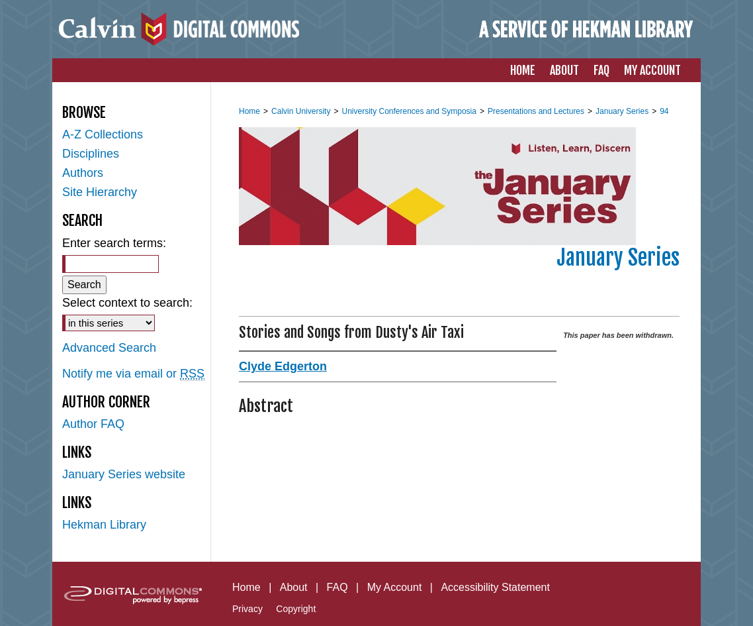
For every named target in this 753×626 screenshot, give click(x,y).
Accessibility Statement (495, 587)
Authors (82, 173)
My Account (394, 587)
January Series (622, 111)
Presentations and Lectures (536, 111)
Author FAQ (93, 424)
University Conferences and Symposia (408, 111)
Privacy (247, 608)
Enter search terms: (114, 243)
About (294, 587)
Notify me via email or (133, 374)
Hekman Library (104, 524)
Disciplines (90, 153)
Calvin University (300, 111)
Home (249, 111)
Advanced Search (109, 347)
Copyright (296, 608)
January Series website (123, 474)
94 (664, 111)
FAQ (337, 587)
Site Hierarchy (99, 192)
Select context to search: (127, 302)
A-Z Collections (102, 134)
